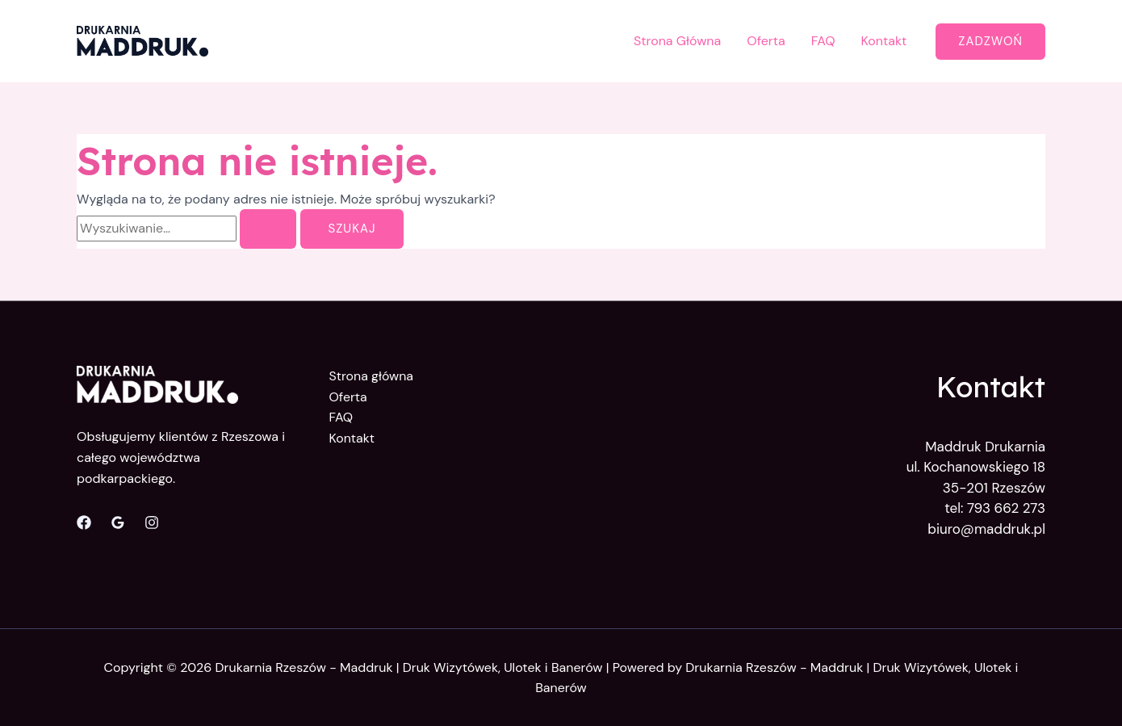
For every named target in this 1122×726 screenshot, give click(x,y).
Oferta (766, 40)
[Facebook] (84, 522)
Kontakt (884, 40)
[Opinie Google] (118, 522)
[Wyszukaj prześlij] (268, 229)
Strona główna (371, 375)
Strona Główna (677, 40)
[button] (990, 41)
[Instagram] (151, 522)
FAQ (823, 40)
